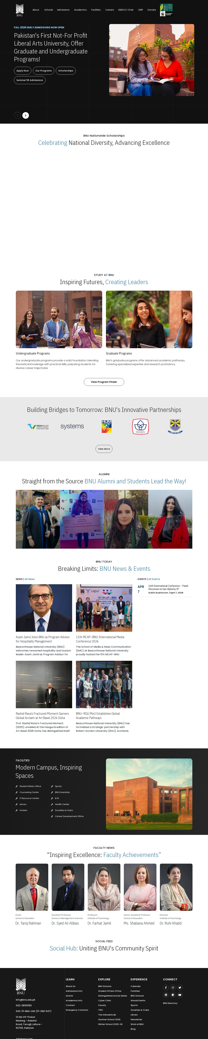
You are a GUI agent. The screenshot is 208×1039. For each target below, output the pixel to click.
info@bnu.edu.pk (25, 999)
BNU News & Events (124, 568)
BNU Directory (170, 1003)
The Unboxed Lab (107, 1014)
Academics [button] (80, 9)
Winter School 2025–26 (110, 1024)
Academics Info (74, 1000)
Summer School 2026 (109, 1019)
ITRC (100, 1009)
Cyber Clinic (104, 1000)
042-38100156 (24, 1005)
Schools (48, 9)
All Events (154, 579)
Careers (109, 9)
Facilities (135, 991)
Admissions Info (74, 991)
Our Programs (43, 70)
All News (29, 579)
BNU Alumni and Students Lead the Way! (135, 481)
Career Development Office (67, 816)
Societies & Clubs (62, 810)
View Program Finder (104, 382)
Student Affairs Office (28, 786)
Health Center (60, 804)
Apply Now (22, 70)
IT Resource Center (27, 798)
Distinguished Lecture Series (112, 995)
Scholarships (65, 70)
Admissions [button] (63, 9)
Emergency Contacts (77, 1009)
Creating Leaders (126, 282)
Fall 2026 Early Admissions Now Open (39, 27)
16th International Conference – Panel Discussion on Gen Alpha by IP (168, 587)
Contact (70, 1005)
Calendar (136, 986)
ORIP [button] (140, 9)
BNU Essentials (60, 792)
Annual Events (138, 1000)
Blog (133, 1028)
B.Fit (55, 798)
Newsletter (136, 1019)
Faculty (102, 1005)
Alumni (69, 995)
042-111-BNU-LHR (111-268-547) (33, 1011)
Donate (152, 9)
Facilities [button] (96, 9)
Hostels (21, 810)
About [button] (36, 9)
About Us (70, 986)
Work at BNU (137, 1024)
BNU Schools (104, 986)
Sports (56, 786)
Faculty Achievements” (132, 855)
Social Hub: (64, 948)
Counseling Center (27, 792)
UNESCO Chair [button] (125, 9)
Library (21, 804)
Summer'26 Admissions (29, 80)
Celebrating (52, 142)
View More (104, 448)
